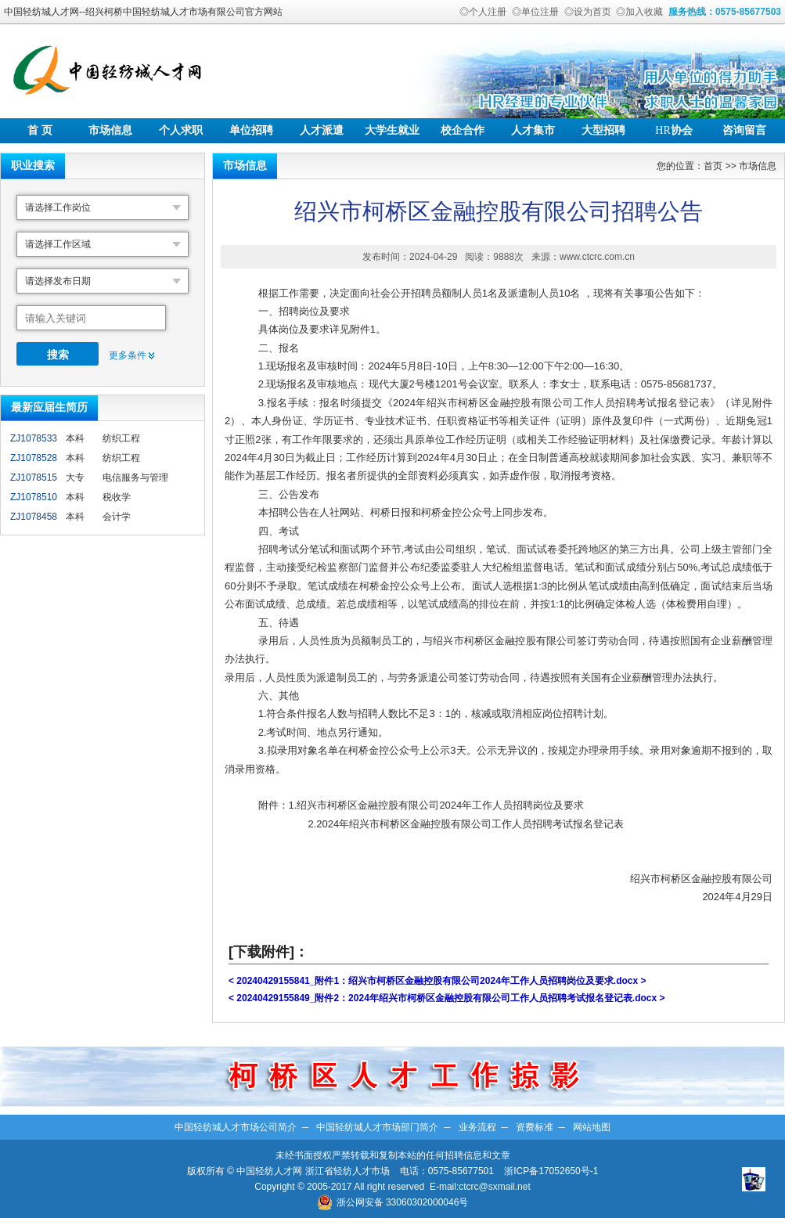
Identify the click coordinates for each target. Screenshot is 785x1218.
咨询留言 (744, 130)
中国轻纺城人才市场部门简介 (377, 1127)
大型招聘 (603, 130)
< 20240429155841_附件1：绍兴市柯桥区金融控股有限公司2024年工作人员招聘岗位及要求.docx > (437, 980)
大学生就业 (392, 130)
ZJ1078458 (33, 516)
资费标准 (534, 1127)
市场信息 (110, 130)
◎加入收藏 (639, 11)
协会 (673, 130)
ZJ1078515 (33, 477)
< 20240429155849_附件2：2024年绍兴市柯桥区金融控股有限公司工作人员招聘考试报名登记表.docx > (447, 998)
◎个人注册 (482, 11)
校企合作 (462, 130)
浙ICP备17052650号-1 (551, 1171)
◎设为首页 (587, 11)
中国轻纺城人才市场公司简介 (236, 1127)
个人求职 (181, 130)
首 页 (39, 130)
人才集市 (533, 130)
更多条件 (127, 355)
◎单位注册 (535, 11)
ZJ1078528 (33, 457)
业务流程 (477, 1127)
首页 (713, 165)
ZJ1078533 (33, 438)
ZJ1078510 (33, 497)
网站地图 (591, 1127)
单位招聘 (251, 130)
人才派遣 (322, 130)
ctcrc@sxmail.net (495, 1186)
